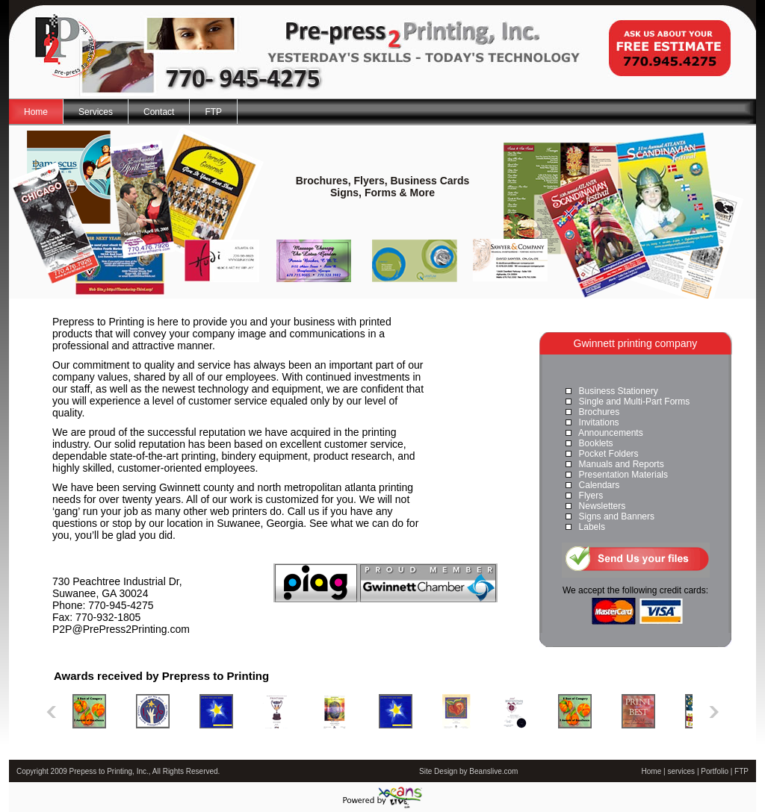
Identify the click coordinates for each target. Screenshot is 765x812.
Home (36, 112)
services (681, 771)
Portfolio (714, 771)
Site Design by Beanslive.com (468, 771)
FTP (213, 112)
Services (95, 112)
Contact (158, 112)
